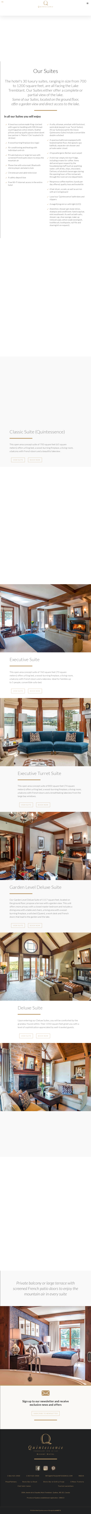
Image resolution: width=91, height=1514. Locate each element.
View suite (18, 460)
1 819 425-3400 (32, 1476)
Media (81, 1476)
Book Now (35, 460)
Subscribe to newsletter (46, 1413)
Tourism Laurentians (66, 1486)
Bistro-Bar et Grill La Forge (53, 1482)
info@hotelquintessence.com (59, 1476)
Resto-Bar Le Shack (29, 1482)
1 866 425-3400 (13, 1476)
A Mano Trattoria (77, 1482)
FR (2, 2)
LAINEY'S (58, 1510)
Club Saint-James (24, 1486)
